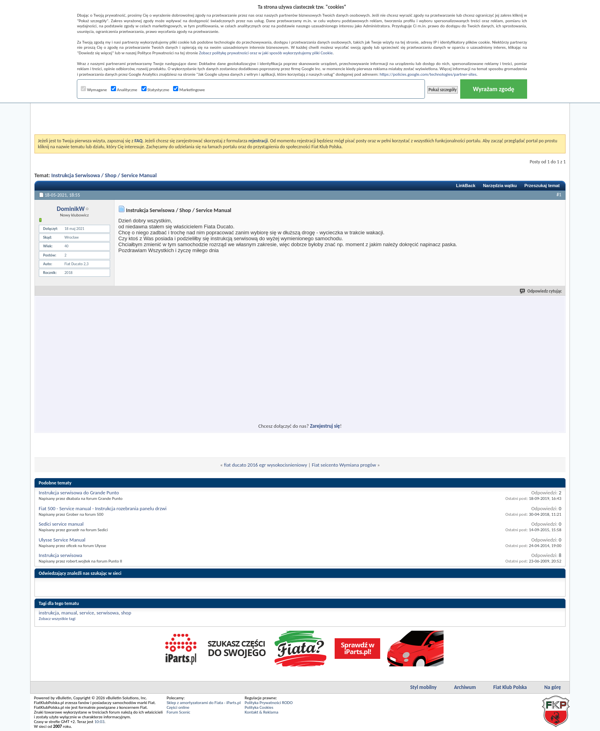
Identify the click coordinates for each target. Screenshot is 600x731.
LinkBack (465, 185)
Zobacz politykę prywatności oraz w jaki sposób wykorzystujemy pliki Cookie (265, 52)
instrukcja (49, 613)
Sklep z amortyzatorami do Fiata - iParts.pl (204, 702)
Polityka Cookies (259, 707)
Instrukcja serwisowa (60, 555)
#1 (558, 194)
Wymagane (94, 89)
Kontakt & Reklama (261, 712)
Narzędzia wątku (500, 185)
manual (69, 613)
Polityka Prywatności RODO (269, 702)
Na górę (552, 687)
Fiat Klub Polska (510, 687)
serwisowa (108, 613)
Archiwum (465, 687)
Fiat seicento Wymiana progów (344, 465)
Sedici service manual (61, 524)
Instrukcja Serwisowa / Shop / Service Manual (104, 175)
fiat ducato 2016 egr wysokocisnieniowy (265, 465)
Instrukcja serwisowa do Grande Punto (79, 493)
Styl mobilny (423, 687)
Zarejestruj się (325, 426)
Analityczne (124, 89)
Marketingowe (189, 89)
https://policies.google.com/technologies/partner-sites (427, 74)
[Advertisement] (300, 114)
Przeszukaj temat (542, 185)
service (87, 613)
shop (126, 613)
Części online (178, 707)
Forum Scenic (178, 712)
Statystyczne (155, 89)
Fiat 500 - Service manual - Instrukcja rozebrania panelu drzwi (103, 508)
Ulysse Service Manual (62, 540)
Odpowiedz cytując (541, 291)
